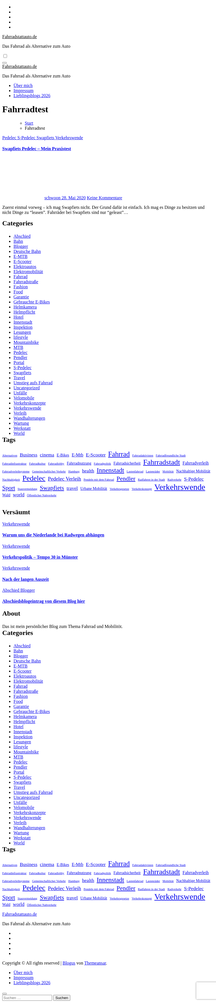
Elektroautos (25, 266)
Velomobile (24, 398)
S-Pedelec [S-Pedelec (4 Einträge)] (194, 479)
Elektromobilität (28, 271)
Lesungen (22, 332)
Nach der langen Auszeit (25, 579)
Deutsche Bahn (27, 251)
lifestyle (21, 337)
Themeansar (95, 963)
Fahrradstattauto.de (19, 36)
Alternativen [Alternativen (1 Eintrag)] (9, 455)
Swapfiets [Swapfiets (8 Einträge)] (52, 487)
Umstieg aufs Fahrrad (33, 382)
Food (18, 291)
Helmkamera (25, 307)
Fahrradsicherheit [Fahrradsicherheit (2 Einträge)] (127, 463)
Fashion (21, 286)
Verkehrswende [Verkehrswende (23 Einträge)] (179, 487)
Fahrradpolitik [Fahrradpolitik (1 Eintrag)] (102, 463)
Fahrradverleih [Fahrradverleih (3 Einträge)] (196, 463)
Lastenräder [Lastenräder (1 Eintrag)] (153, 471)
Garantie (21, 296)
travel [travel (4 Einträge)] (72, 488)
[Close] (4, 994)
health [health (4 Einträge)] (88, 471)
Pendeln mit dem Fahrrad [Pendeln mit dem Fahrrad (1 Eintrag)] (99, 479)
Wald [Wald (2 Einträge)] (6, 495)
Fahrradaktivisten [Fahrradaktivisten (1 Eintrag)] (142, 455)
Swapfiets (46, 137)
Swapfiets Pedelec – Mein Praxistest (36, 148)
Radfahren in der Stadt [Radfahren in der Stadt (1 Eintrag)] (151, 479)
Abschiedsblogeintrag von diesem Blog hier (43, 601)
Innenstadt (23, 322)
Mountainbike (26, 342)
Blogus (68, 963)
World (19, 433)
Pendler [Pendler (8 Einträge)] (125, 478)
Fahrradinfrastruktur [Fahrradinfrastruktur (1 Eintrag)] (14, 463)
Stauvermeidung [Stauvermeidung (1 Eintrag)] (27, 488)
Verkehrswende (69, 137)
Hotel (19, 317)
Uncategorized (27, 387)
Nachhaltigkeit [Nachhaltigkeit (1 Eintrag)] (11, 479)
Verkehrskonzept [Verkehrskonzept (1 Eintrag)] (142, 488)
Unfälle (20, 392)
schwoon (32, 197)
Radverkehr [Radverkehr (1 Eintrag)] (174, 479)
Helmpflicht (24, 312)
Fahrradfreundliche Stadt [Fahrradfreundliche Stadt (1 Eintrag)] (171, 455)
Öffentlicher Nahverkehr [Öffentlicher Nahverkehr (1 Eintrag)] (42, 495)
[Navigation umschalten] (4, 63)
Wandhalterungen (29, 418)
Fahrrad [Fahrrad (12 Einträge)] (119, 454)
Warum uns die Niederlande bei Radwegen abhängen (53, 535)
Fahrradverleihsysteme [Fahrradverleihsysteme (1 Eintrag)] (16, 471)
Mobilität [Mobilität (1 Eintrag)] (168, 471)
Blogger (21, 246)
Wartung (21, 423)
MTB (18, 347)
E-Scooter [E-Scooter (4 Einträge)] (95, 455)
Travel (19, 377)
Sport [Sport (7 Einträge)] (8, 488)
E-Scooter (23, 261)
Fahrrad (21, 276)
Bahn (18, 241)
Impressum (23, 90)
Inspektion (23, 327)
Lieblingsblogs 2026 (32, 95)
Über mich (23, 85)
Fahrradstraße (26, 281)
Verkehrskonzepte (30, 403)
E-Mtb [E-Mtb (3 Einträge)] (77, 455)
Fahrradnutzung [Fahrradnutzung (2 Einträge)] (79, 463)
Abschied (22, 236)
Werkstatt (22, 428)
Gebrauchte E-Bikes (32, 302)
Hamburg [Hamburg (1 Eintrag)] (74, 471)
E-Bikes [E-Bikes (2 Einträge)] (63, 455)
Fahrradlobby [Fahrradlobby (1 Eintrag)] (56, 463)
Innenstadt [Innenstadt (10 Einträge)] (110, 470)
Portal (19, 362)
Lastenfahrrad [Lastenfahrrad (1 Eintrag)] (135, 471)
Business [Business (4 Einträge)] (28, 455)
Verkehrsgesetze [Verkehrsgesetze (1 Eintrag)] (119, 488)
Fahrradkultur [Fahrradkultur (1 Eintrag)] (37, 463)
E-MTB (21, 256)
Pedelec (9, 137)
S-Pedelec (27, 137)
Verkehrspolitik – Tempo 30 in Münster (40, 557)
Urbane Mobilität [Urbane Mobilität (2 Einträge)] (93, 488)
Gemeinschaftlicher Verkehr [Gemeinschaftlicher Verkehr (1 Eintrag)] (49, 471)
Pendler (20, 357)
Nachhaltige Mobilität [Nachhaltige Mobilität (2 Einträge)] (193, 471)
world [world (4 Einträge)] (18, 494)
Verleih (20, 413)
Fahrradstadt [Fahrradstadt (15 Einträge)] (161, 462)
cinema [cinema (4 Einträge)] (47, 455)
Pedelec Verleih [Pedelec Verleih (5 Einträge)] (64, 479)
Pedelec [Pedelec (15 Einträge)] (34, 478)
